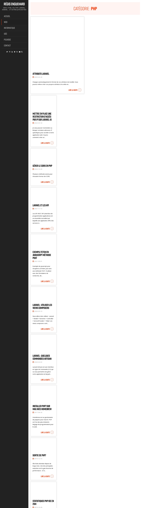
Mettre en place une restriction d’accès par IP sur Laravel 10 (42, 87)
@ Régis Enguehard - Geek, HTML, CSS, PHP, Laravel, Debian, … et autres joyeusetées (55, 506)
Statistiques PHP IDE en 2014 (43, 473)
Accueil (7, 16)
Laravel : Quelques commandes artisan (42, 328)
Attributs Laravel (41, 44)
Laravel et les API (41, 176)
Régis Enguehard (14, 4)
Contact (7, 45)
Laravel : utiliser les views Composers (42, 277)
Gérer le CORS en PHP (42, 136)
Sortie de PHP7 (39, 426)
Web (5, 22)
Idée (5, 33)
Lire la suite (73, 60)
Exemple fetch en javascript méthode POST (42, 226)
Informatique (9, 27)
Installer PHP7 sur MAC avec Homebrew (42, 378)
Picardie (7, 39)
